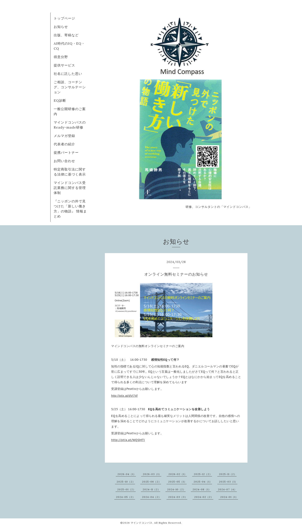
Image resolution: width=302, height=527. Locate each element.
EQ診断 (60, 100)
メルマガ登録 (64, 136)
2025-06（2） (151, 481)
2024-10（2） (176, 489)
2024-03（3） (177, 496)
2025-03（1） (228, 481)
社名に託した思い (68, 74)
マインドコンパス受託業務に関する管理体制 (70, 188)
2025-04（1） (203, 481)
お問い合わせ (64, 161)
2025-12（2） (203, 474)
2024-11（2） (151, 489)
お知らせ (61, 27)
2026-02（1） (177, 474)
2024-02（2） (203, 496)
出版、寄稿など (66, 35)
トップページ (64, 18)
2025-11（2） (228, 474)
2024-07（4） (227, 489)
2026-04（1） (126, 474)
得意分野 (61, 57)
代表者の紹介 (64, 144)
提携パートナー (66, 152)
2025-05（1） (177, 481)
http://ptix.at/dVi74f (124, 395)
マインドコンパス (141, 522)
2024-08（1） (202, 489)
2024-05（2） (125, 496)
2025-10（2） (126, 481)
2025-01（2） (126, 489)
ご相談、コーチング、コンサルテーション (70, 87)
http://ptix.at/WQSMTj (128, 440)
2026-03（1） (152, 474)
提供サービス (64, 65)
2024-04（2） (151, 496)
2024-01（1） (229, 496)
